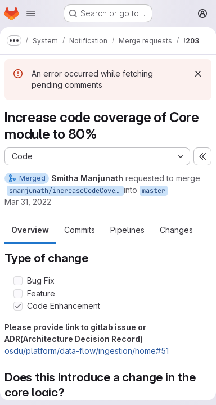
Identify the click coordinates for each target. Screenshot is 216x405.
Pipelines (127, 230)
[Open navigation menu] (31, 13)
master (153, 190)
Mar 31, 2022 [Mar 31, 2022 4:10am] (27, 201)
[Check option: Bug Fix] (18, 280)
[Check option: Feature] (18, 293)
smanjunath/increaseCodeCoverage (66, 190)
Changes (176, 230)
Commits (79, 230)
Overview (30, 230)
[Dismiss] (198, 73)
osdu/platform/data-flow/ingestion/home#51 (86, 351)
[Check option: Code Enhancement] (18, 306)
